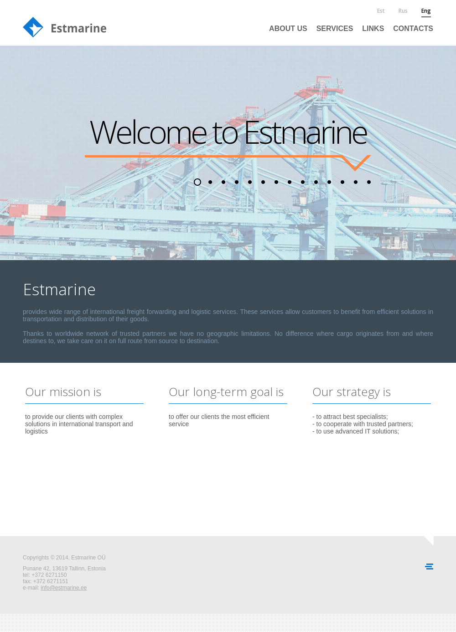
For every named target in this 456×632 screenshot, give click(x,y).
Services (334, 28)
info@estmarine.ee (64, 588)
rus (403, 11)
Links (373, 28)
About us (288, 28)
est (381, 11)
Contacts (413, 28)
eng (426, 11)
